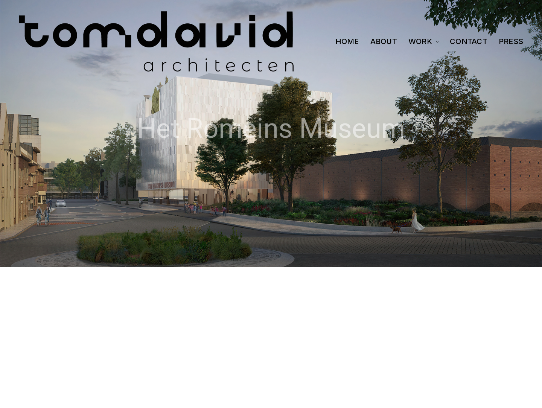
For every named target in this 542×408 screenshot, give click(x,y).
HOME (347, 41)
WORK (420, 41)
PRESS (511, 41)
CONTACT (468, 41)
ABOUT (383, 41)
